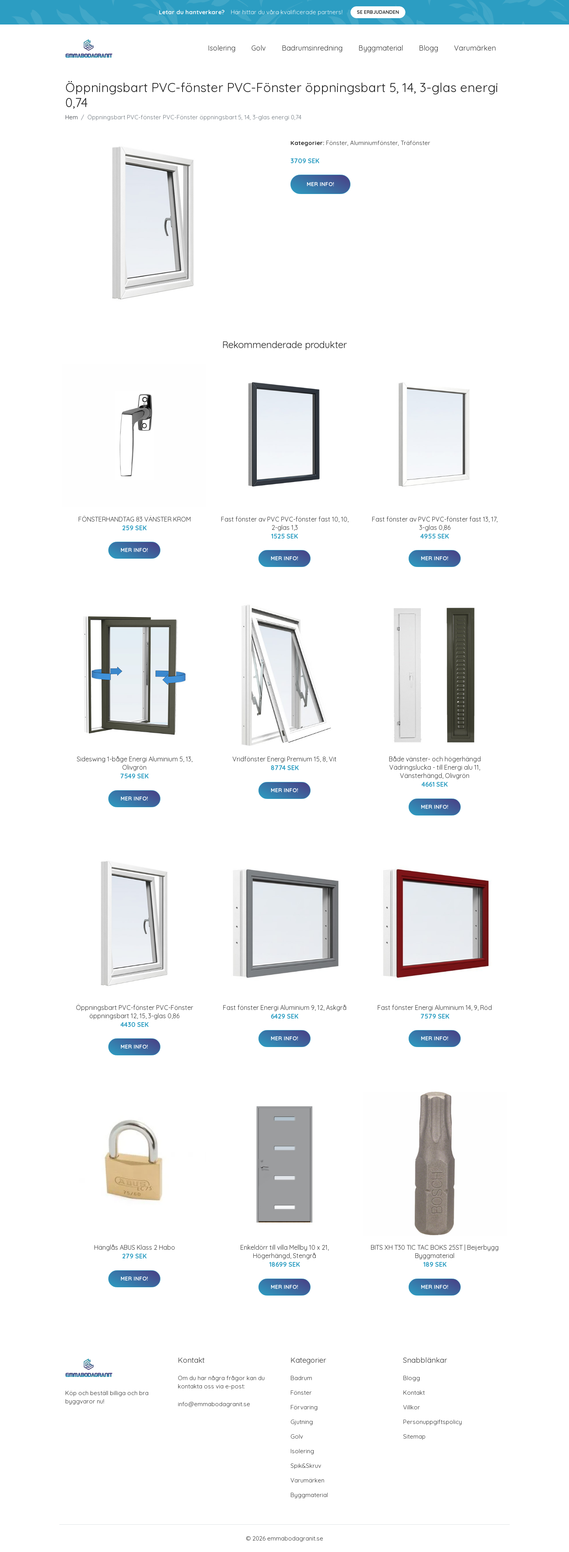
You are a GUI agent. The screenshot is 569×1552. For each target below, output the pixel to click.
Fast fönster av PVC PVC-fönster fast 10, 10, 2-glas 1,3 (285, 523)
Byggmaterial (380, 48)
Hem (71, 117)
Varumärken (475, 48)
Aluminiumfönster (374, 143)
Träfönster (415, 143)
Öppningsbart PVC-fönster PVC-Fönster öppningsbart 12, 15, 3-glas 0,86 (134, 1012)
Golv (258, 48)
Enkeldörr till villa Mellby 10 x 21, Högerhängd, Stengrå (284, 1251)
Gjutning (301, 1422)
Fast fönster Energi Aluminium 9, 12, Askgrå (285, 1007)
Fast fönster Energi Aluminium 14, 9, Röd (434, 1007)
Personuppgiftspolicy (432, 1422)
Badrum (301, 1378)
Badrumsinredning (312, 48)
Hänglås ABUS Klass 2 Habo (134, 1247)
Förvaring (304, 1407)
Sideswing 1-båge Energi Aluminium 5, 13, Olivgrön (134, 763)
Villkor (411, 1407)
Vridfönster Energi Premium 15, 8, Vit (284, 759)
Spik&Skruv (305, 1465)
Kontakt (414, 1392)
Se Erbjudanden (378, 12)
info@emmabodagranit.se (214, 1404)
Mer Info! (320, 184)
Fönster (336, 143)
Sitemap (414, 1436)
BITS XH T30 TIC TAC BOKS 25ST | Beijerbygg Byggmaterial (435, 1251)
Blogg (428, 48)
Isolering (222, 48)
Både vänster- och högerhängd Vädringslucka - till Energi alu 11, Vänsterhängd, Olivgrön (435, 767)
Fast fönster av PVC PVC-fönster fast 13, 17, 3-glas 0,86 (434, 523)
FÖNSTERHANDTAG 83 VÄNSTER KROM (134, 519)
